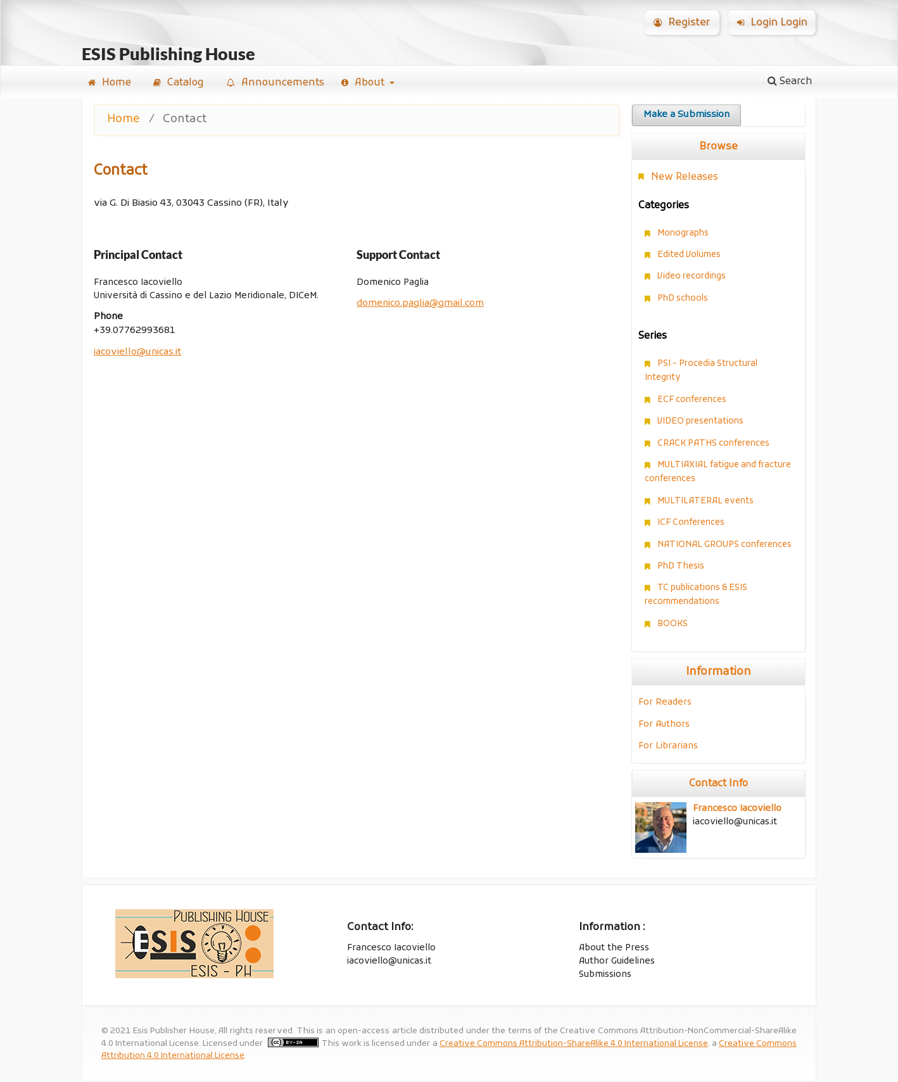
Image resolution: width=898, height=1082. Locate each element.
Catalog (178, 83)
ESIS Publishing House (168, 54)
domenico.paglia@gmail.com (420, 304)
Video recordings (691, 276)
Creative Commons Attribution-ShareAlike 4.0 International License (574, 1043)
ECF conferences (691, 399)
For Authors (664, 725)
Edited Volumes (689, 254)
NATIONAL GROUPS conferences (724, 544)
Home (109, 83)
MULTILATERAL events (705, 501)
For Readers (665, 702)
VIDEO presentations (700, 421)
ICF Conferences (690, 522)
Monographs (683, 233)
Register (682, 22)
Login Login (772, 22)
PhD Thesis (680, 566)
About (364, 83)
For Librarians (668, 746)
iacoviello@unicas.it (137, 352)
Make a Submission (686, 115)
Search (790, 81)
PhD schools (682, 298)
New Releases (684, 177)
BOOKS (672, 624)
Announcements (275, 83)
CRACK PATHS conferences (713, 443)
